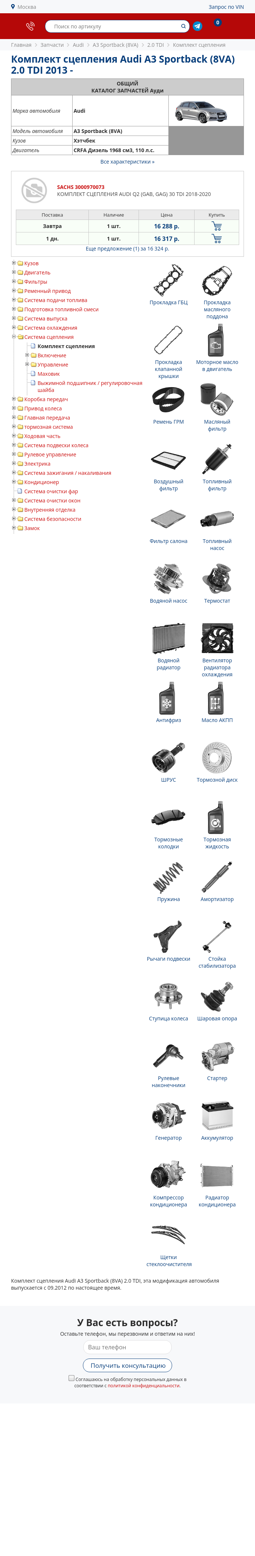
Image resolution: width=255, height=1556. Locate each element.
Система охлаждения (50, 327)
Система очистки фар (51, 491)
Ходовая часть (42, 435)
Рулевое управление (50, 454)
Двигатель (37, 272)
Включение (52, 355)
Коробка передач (46, 399)
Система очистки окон (52, 500)
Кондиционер (41, 482)
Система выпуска (45, 318)
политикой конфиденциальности (143, 1385)
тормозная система (48, 426)
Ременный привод (47, 290)
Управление (53, 364)
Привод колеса (43, 408)
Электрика (37, 463)
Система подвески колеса (56, 445)
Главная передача (47, 417)
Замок (32, 528)
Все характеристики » (128, 161)
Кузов (31, 263)
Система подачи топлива (55, 300)
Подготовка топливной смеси (61, 309)
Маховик (49, 373)
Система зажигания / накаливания (67, 472)
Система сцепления (49, 336)
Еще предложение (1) (127, 248)
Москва (27, 6)
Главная (21, 44)
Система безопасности (52, 518)
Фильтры (35, 281)
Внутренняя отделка (50, 509)
